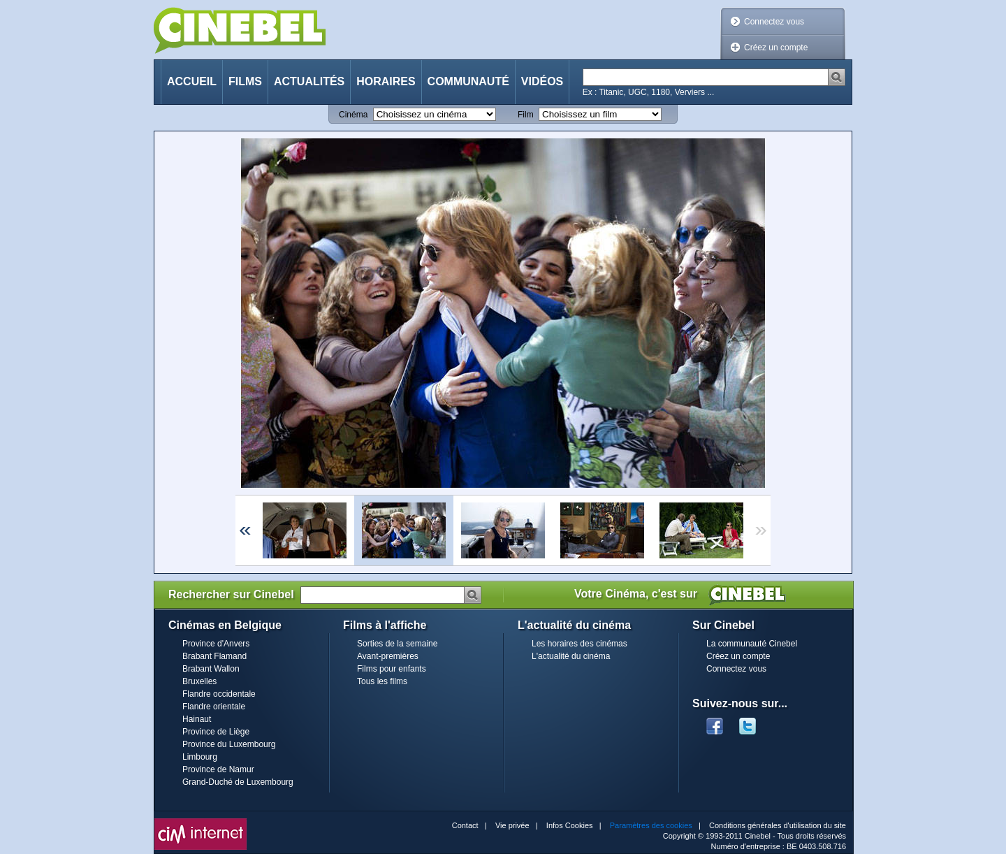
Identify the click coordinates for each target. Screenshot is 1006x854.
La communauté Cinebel (751, 644)
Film (526, 115)
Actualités (309, 81)
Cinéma (353, 115)
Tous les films (382, 681)
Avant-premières (387, 656)
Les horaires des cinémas (579, 644)
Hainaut (196, 719)
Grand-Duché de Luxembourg (237, 782)
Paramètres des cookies (651, 825)
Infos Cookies (569, 825)
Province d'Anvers (215, 644)
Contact (465, 825)
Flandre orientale (213, 706)
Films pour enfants (391, 669)
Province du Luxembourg (228, 744)
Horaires (385, 81)
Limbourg (199, 757)
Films (245, 81)
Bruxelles (199, 681)
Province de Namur (218, 769)
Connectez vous (774, 22)
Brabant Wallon (211, 669)
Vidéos (542, 81)
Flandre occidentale (219, 694)
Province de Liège (215, 732)
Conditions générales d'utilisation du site (777, 825)
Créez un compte (776, 47)
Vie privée (512, 825)
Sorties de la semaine (397, 644)
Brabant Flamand (214, 656)
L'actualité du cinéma (571, 656)
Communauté (468, 81)
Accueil (192, 81)
